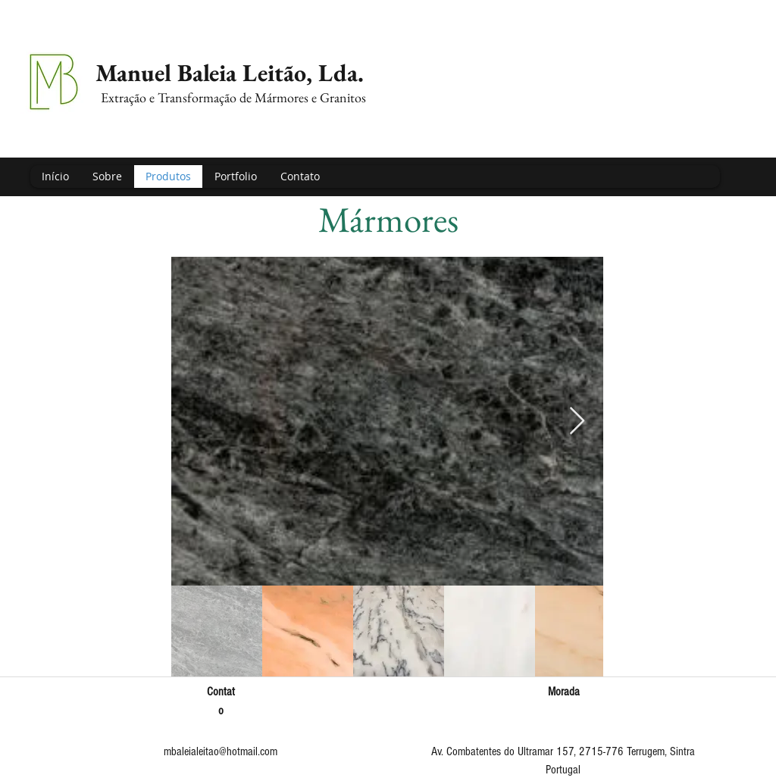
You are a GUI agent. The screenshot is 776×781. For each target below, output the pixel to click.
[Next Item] (577, 421)
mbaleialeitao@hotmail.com (220, 751)
